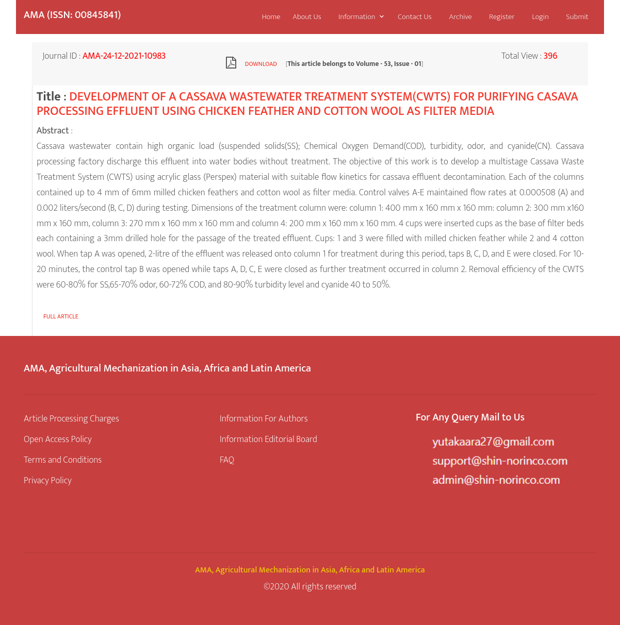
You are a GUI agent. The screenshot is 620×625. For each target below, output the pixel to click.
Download (261, 64)
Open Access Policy (58, 439)
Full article (60, 316)
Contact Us (414, 16)
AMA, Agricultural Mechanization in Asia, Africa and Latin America (310, 570)
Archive (460, 16)
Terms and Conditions (63, 459)
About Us (306, 16)
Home (271, 16)
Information (356, 16)
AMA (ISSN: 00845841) (72, 15)
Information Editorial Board (268, 439)
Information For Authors (264, 418)
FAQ (227, 459)
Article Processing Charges (71, 418)
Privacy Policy (48, 480)
